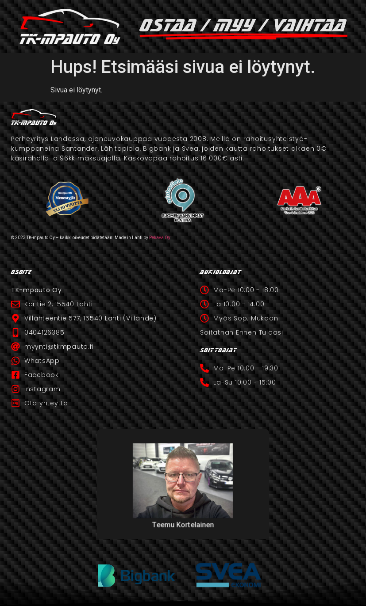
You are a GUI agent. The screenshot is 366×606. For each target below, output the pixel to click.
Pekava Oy (159, 237)
